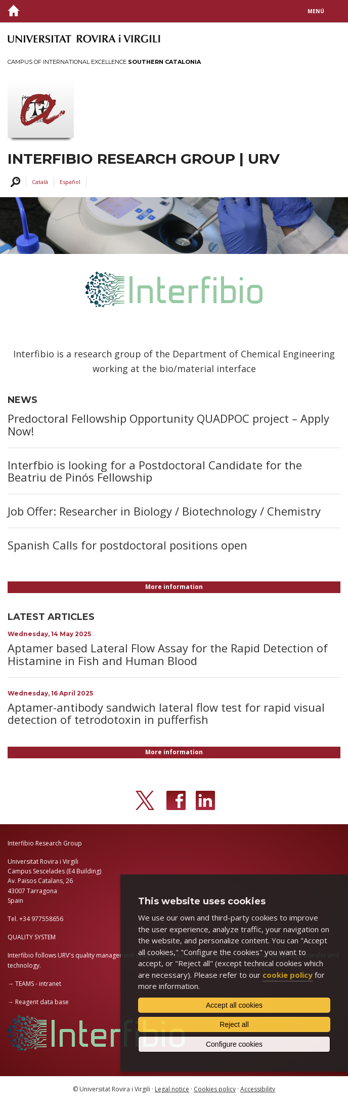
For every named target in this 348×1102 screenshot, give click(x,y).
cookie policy (288, 975)
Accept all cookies (234, 1005)
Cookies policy (215, 1089)
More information (174, 586)
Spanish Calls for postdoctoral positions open (127, 545)
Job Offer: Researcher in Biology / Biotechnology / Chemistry (164, 511)
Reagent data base (42, 1002)
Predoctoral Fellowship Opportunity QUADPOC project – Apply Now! (168, 424)
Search (14, 182)
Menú (316, 11)
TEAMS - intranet (38, 983)
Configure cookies (234, 1044)
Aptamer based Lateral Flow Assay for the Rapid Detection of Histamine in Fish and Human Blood (168, 654)
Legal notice (172, 1089)
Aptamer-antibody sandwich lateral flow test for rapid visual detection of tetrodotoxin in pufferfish (166, 713)
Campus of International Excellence (104, 61)
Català (40, 182)
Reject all (234, 1024)
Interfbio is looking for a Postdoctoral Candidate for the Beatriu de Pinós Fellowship (155, 471)
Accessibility (257, 1089)
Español (70, 182)
